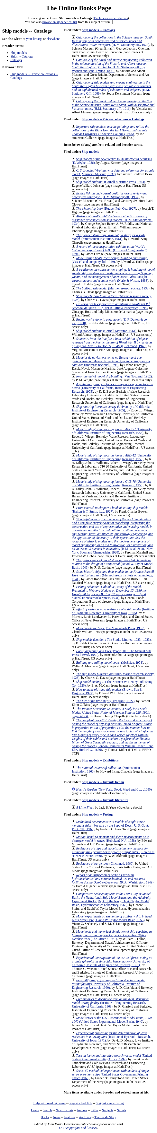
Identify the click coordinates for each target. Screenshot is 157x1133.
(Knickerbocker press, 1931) (109, 592)
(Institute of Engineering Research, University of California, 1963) (110, 1002)
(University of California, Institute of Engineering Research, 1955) (112, 387)
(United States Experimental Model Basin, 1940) (112, 1019)
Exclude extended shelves (111, 18)
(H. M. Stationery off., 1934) (112, 220)
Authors (82, 1110)
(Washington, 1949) (113, 878)
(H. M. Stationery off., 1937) (109, 195)
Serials (121, 1110)
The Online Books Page (78, 8)
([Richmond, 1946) (112, 342)
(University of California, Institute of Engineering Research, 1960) (108, 983)
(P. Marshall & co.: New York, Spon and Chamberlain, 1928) (112, 535)
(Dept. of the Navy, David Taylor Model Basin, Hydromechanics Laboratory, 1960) (111, 899)
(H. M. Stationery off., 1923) (112, 41)
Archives (85, 1117)
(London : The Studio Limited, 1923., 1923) (113, 639)
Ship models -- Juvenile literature (105, 800)
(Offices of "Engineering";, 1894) (110, 250)
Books (45, 1117)
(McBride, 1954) (109, 662)
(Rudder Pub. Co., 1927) (106, 208)
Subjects (107, 1110)
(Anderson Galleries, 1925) (110, 130)
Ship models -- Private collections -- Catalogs (113, 119)
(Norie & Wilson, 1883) (113, 275)
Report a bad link (80, 1103)
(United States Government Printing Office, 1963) (111, 1074)
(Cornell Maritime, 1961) (106, 331)
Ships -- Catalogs (21, 56)
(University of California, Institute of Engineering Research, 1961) (112, 961)
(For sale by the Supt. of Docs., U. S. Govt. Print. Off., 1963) (110, 825)
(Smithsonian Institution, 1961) (108, 237)
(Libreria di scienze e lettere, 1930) (113, 852)
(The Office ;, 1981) (112, 935)
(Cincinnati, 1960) (104, 863)
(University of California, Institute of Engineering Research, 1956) (112, 431)
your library (33, 39)
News (56, 1117)
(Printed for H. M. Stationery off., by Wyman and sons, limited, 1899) (112, 65)
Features (69, 1117)
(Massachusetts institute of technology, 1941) (113, 575)
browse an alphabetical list (59, 22)
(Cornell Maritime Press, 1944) (110, 182)
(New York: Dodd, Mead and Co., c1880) (114, 789)
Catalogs (16, 60)
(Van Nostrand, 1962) (114, 376)
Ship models (18, 52)
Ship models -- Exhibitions (100, 760)
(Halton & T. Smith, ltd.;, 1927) (110, 509)
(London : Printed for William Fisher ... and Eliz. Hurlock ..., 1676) (112, 734)
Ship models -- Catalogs (98, 30)
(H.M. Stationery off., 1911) (113, 104)
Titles (94, 1110)
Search (47, 1110)
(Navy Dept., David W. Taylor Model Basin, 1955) (111, 918)
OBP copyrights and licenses (78, 1128)
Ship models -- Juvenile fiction (103, 782)
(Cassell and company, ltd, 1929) (110, 259)
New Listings (64, 1110)
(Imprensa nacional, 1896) (111, 361)
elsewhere (53, 39)
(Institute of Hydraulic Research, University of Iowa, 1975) (113, 611)
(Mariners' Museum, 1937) (113, 172)
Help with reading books (49, 1103)
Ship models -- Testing (97, 814)
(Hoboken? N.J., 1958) (110, 838)
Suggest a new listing (110, 1103)
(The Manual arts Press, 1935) (110, 628)
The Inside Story (105, 1117)
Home (35, 1110)
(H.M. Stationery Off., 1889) (112, 88)
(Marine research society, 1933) (112, 288)
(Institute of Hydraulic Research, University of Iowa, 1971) (111, 1036)
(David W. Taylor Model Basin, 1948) (112, 563)
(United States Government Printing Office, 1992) (112, 1057)
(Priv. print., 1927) (105, 701)
